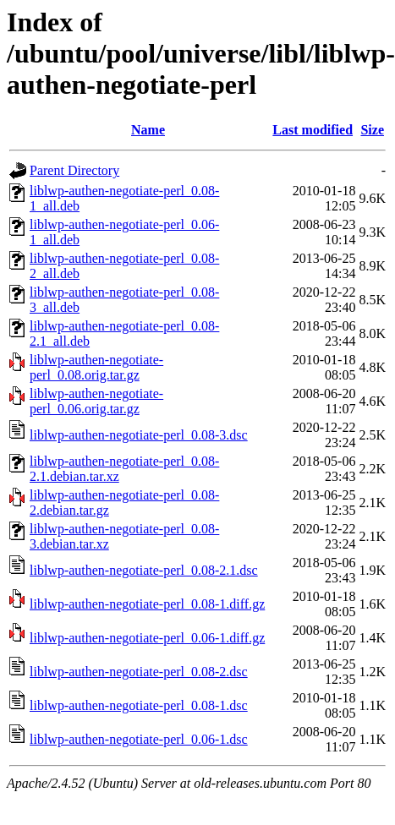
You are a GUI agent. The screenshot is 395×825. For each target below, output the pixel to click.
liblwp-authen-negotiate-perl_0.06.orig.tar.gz (96, 401)
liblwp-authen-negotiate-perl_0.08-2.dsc (139, 671)
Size (372, 130)
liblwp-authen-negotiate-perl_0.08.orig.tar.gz (96, 367)
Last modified (312, 130)
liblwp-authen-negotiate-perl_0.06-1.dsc (139, 739)
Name (148, 130)
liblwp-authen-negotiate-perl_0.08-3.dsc (139, 435)
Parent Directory (74, 170)
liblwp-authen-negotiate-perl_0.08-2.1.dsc (144, 570)
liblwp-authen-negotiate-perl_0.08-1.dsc (139, 705)
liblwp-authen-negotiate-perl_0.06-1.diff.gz (147, 638)
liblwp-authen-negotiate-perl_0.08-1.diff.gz (147, 604)
